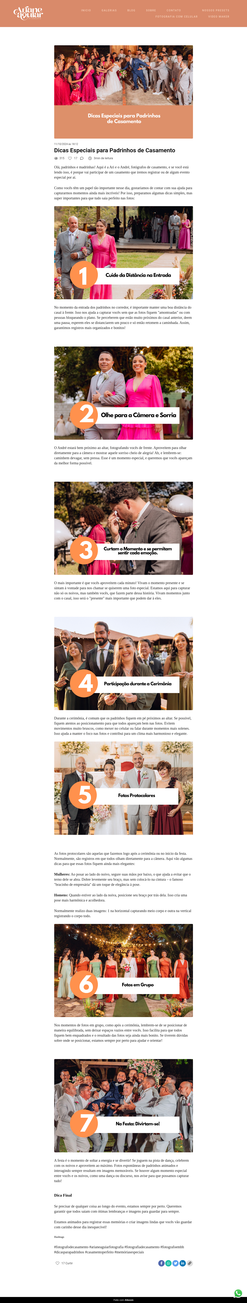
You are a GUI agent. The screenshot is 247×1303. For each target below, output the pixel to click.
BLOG (131, 10)
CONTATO (174, 10)
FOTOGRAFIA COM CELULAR (177, 16)
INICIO (86, 10)
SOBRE (151, 10)
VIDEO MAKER (218, 16)
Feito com (123, 1300)
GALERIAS (109, 10)
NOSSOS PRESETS (215, 10)
